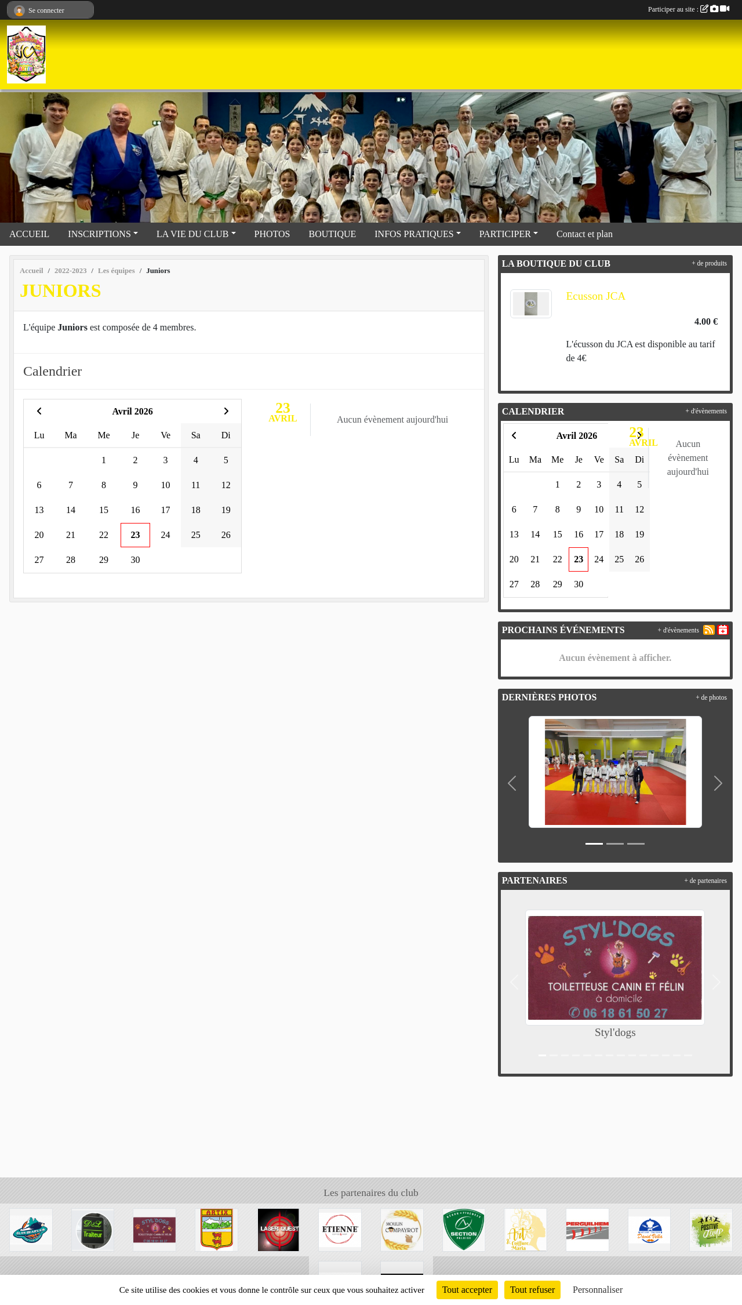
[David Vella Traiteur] (649, 1229)
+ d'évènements (706, 411)
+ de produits (709, 263)
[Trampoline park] (711, 1229)
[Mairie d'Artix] (216, 1229)
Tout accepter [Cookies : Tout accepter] (467, 1290)
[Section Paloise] (464, 1229)
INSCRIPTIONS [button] (99, 234)
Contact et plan (584, 234)
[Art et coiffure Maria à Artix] (525, 1229)
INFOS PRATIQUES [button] (413, 234)
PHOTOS (272, 234)
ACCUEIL (29, 234)
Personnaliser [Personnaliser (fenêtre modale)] (598, 1290)
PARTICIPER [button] (505, 234)
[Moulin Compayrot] (402, 1229)
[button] (512, 783)
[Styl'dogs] (154, 1229)
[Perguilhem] (587, 1229)
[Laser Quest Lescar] (278, 1229)
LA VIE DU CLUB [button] (193, 234)
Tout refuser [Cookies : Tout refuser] (532, 1290)
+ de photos (711, 697)
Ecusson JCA (595, 296)
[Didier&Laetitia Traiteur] (93, 1229)
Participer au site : (688, 9)
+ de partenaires (705, 880)
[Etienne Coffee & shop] (340, 1229)
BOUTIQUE (333, 234)
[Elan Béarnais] (31, 1229)
